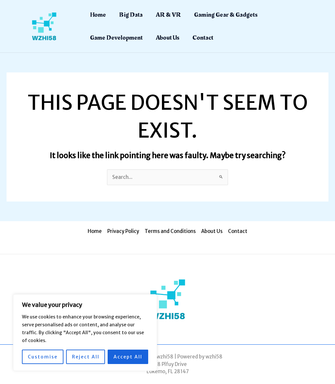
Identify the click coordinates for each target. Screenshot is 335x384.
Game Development (116, 38)
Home (98, 15)
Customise (43, 357)
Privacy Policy (124, 231)
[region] (85, 332)
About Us (167, 38)
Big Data (131, 15)
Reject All (85, 357)
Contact (202, 38)
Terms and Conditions (170, 231)
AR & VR (168, 15)
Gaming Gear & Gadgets (225, 15)
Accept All (128, 357)
